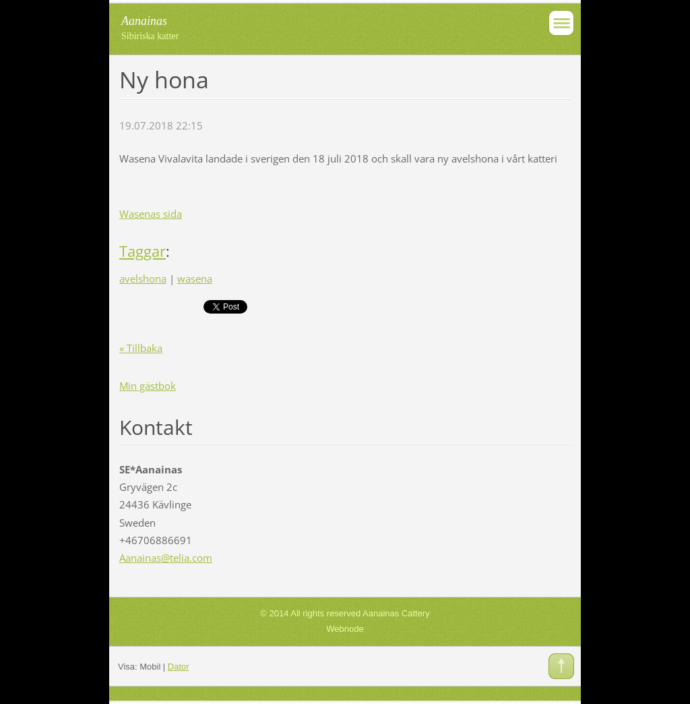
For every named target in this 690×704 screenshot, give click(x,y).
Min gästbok (147, 385)
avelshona (142, 278)
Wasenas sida (150, 214)
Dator (178, 667)
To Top (561, 666)
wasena (194, 278)
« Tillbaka (140, 348)
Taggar (142, 251)
